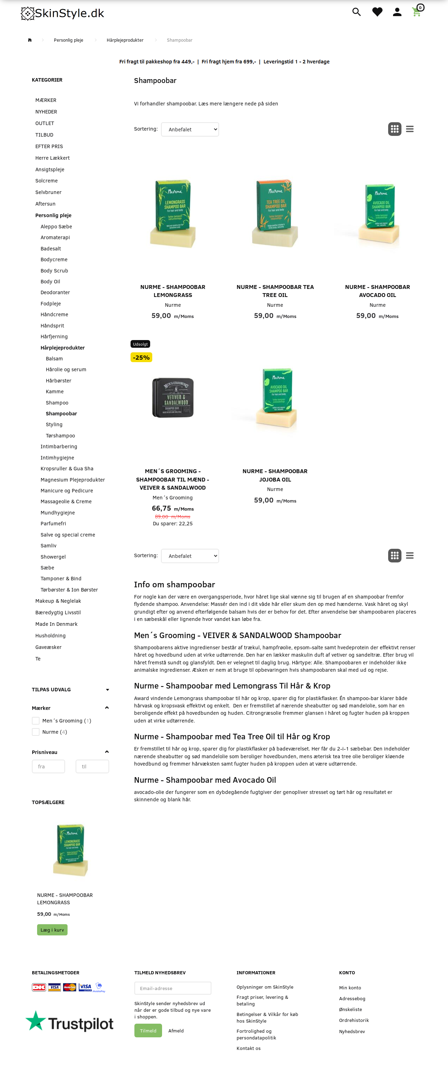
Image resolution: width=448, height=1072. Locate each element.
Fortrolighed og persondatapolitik (256, 1034)
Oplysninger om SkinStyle (265, 986)
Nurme (173, 304)
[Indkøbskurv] (418, 11)
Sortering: (146, 128)
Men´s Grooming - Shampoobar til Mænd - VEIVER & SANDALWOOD (172, 479)
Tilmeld (148, 1030)
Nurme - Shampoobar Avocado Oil (377, 291)
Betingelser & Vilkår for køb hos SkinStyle (267, 1017)
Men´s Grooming (173, 497)
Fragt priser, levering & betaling (262, 1000)
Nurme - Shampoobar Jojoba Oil (275, 475)
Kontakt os (249, 1048)
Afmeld (176, 1030)
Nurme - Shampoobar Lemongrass (65, 898)
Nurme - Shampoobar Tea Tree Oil (275, 291)
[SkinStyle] (63, 12)
